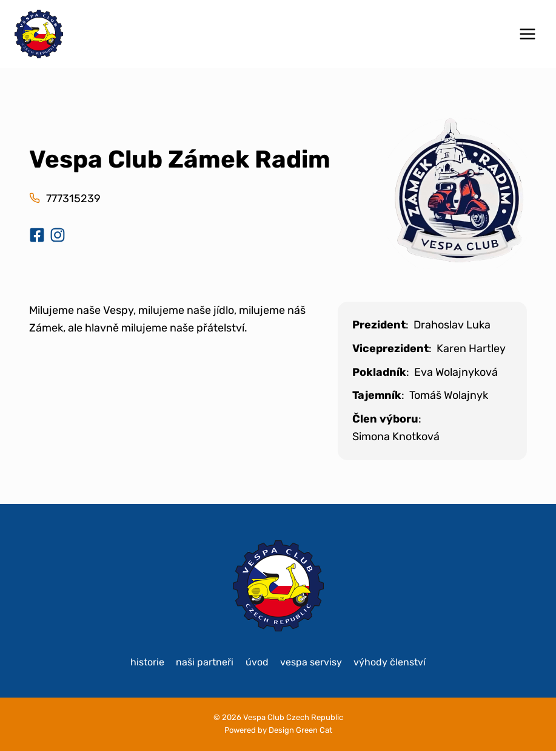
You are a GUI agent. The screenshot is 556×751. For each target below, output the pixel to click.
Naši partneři (204, 662)
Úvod (257, 662)
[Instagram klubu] (57, 235)
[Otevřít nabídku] (527, 33)
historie (147, 662)
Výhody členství (389, 662)
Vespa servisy (311, 662)
